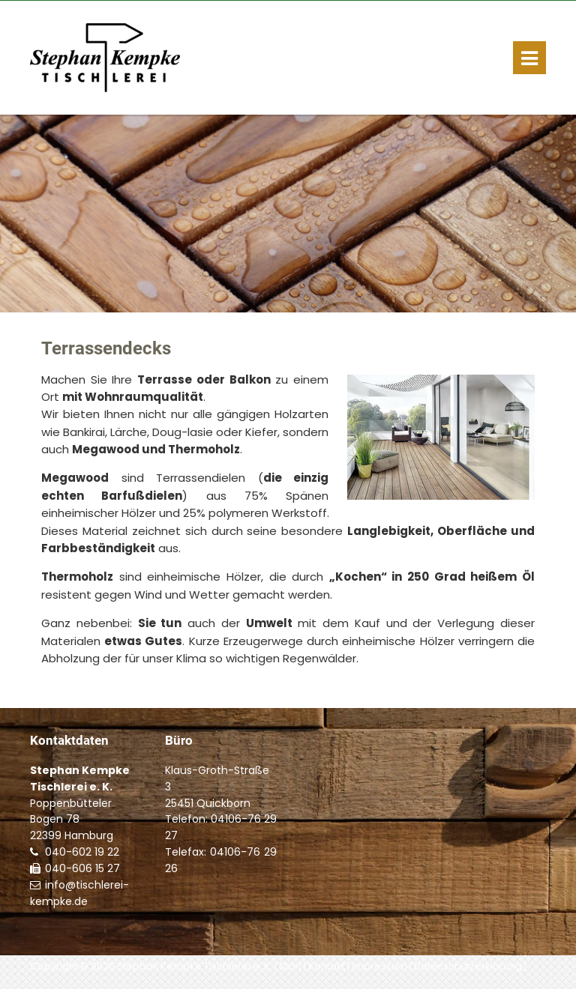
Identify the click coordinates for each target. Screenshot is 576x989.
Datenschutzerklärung (468, 966)
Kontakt (326, 966)
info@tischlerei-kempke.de (79, 893)
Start (290, 966)
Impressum (379, 966)
